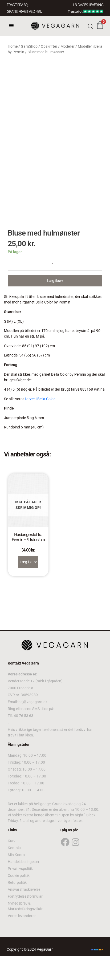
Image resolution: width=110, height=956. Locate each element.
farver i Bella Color (40, 399)
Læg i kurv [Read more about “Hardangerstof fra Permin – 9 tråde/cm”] (28, 562)
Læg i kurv (55, 280)
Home (13, 46)
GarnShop (29, 46)
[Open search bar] (90, 26)
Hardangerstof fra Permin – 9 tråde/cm (28, 537)
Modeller (67, 46)
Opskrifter (49, 46)
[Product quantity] (55, 265)
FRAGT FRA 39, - (18, 5)
